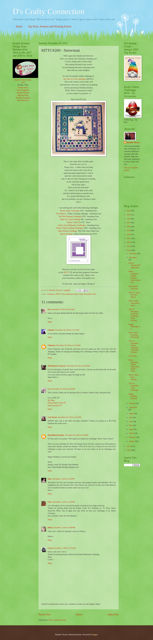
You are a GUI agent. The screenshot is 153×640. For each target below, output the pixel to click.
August (132, 414)
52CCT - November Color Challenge (133, 386)
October (132, 403)
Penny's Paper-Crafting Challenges (69, 228)
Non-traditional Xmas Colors (72, 294)
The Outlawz (61, 214)
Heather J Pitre (23, 85)
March (131, 433)
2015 (129, 246)
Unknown (51, 345)
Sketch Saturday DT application (134, 265)
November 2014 (90, 294)
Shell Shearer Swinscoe (57, 366)
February (132, 437)
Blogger (95, 635)
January (132, 441)
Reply (50, 322)
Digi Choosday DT (55, 406)
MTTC (66, 272)
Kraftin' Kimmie (23, 93)
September (133, 407)
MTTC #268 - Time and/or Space (134, 303)
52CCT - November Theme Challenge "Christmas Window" (134, 346)
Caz (49, 389)
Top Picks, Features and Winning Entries (49, 26)
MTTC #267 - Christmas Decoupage (134, 335)
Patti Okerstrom (23, 100)
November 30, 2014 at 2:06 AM (78, 366)
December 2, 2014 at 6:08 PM (64, 528)
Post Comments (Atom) (57, 620)
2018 (129, 234)
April (131, 429)
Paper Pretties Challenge (67, 231)
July (131, 418)
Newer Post (44, 614)
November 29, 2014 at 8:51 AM (63, 309)
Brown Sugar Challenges (70, 211)
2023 (129, 215)
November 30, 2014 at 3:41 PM (69, 417)
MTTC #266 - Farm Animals (134, 377)
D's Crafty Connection (48, 11)
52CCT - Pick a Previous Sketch (134, 295)
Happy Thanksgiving (134, 326)
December (133, 254)
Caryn (50, 548)
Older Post (113, 614)
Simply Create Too (74, 222)
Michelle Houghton (23, 98)
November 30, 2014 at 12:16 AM (68, 345)
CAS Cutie (133, 356)
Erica (50, 502)
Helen (50, 528)
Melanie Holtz (23, 95)
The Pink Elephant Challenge (69, 216)
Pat (49, 309)
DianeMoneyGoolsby (56, 435)
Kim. (50, 479)
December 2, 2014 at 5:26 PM (64, 502)
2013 (129, 446)
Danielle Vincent (133, 143)
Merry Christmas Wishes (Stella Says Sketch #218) (134, 365)
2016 (129, 242)
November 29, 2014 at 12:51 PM (67, 330)
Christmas (51, 294)
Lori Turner (52, 417)
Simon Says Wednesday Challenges (72, 225)
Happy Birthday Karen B (133, 396)
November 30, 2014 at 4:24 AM (63, 389)
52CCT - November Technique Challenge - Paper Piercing (134, 314)
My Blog (51, 400)
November (133, 258)
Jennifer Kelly (23, 88)
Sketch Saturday (66, 234)
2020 (129, 227)
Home (19, 26)
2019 (129, 230)
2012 (129, 450)
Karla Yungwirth (23, 90)
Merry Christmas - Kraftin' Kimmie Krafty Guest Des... (134, 277)
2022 (129, 219)
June (131, 422)
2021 (129, 223)
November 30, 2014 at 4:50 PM (76, 435)
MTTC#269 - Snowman (133, 288)
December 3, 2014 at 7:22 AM (65, 548)
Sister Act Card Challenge (70, 219)
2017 (129, 238)
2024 (129, 211)
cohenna (51, 330)
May (131, 425)
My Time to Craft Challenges (74, 79)
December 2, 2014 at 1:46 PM (64, 479)
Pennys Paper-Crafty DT (57, 403)
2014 (129, 250)
